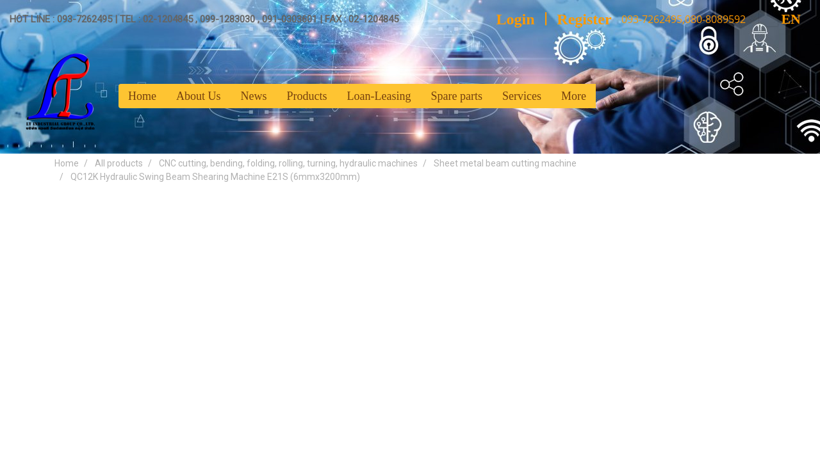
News (254, 96)
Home (142, 96)
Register (584, 19)
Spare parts (456, 96)
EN (780, 19)
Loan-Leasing (379, 96)
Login (515, 19)
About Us (198, 96)
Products (307, 96)
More (573, 96)
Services (521, 96)
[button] (607, 96)
